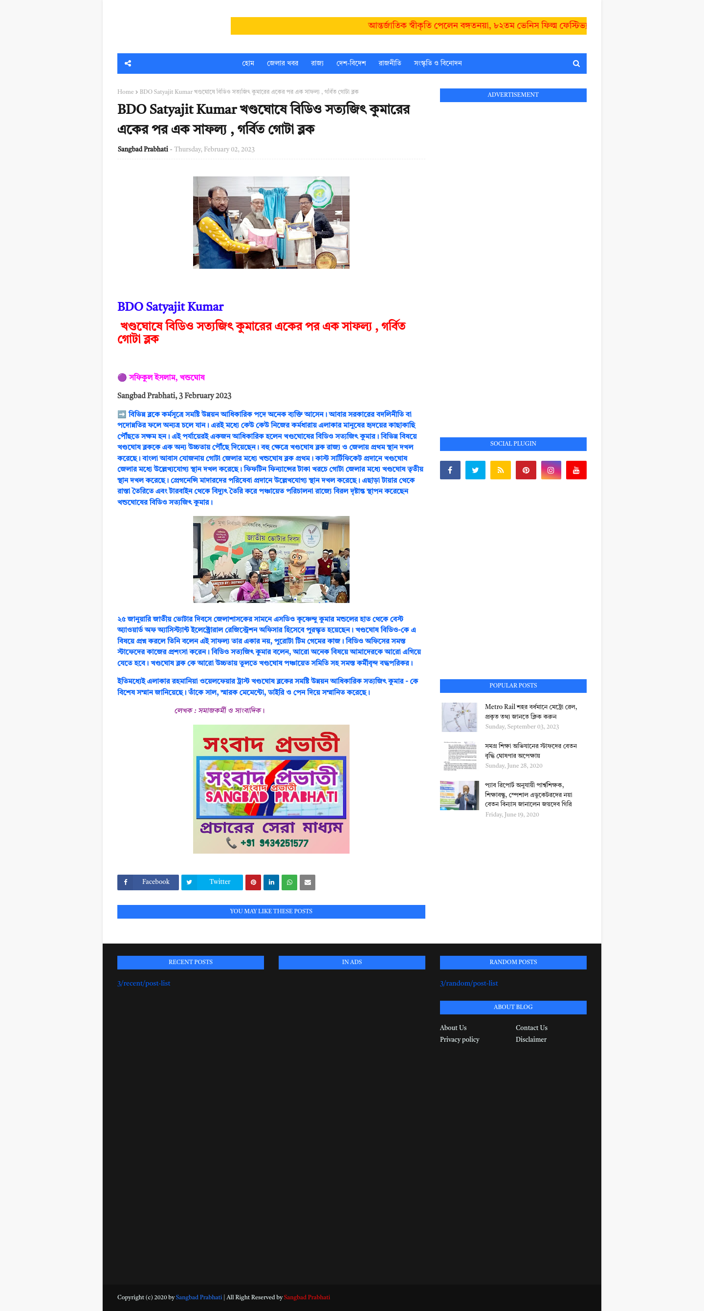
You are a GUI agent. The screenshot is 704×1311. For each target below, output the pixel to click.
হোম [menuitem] (248, 63)
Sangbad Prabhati (143, 150)
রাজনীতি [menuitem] (390, 63)
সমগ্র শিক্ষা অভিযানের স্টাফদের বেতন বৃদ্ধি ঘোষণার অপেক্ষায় (531, 751)
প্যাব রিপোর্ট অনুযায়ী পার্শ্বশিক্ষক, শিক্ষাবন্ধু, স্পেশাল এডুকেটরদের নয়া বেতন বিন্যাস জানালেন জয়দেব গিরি (528, 795)
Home (125, 92)
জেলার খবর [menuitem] (282, 63)
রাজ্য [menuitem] (317, 63)
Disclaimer (531, 1040)
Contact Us (532, 1028)
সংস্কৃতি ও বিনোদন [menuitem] (438, 63)
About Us (453, 1028)
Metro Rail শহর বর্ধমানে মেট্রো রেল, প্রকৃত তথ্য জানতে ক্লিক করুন (531, 712)
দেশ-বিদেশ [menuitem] (351, 63)
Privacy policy (459, 1040)
